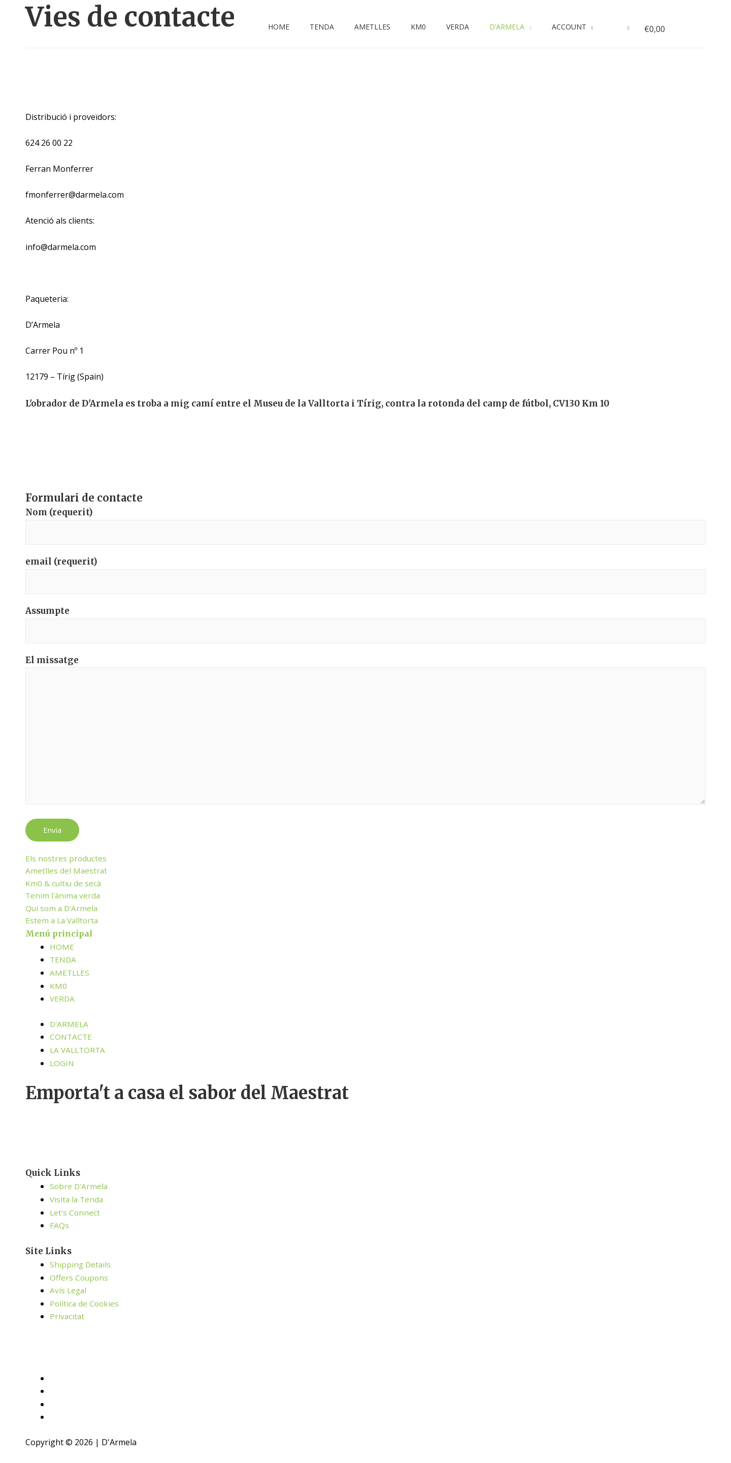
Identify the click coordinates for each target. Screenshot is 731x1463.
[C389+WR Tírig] (101, 449)
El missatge (365, 738)
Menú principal (60, 946)
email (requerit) (365, 577)
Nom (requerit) (365, 526)
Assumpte (365, 627)
